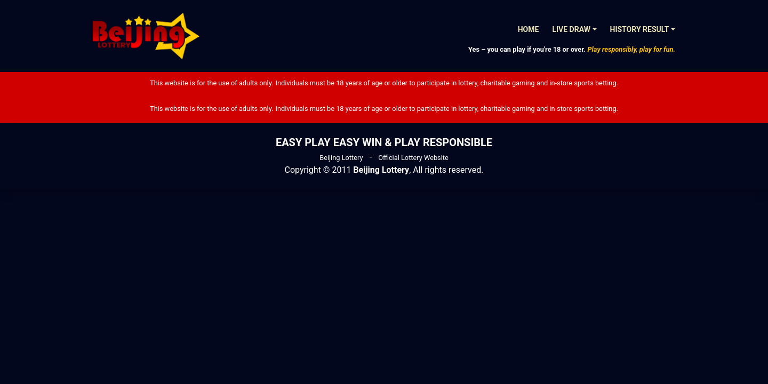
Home (528, 29)
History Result (639, 29)
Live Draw (571, 29)
